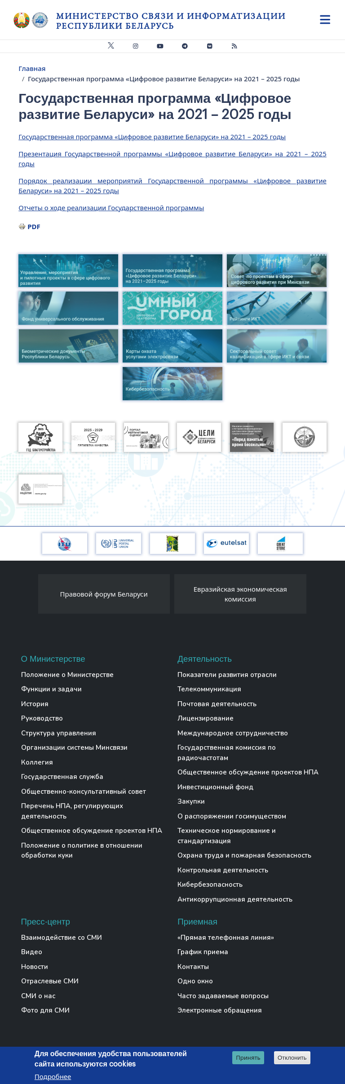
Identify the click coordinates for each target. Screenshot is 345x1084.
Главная (31, 68)
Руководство (42, 718)
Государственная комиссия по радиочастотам (226, 752)
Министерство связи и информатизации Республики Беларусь (171, 20)
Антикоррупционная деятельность (234, 899)
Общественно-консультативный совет (83, 791)
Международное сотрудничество (232, 733)
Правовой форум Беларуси (104, 593)
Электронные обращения (219, 1010)
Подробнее (53, 1076)
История (35, 703)
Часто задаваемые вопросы (223, 995)
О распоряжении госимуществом (231, 816)
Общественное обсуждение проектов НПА (91, 830)
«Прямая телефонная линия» (225, 937)
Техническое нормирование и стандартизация (226, 835)
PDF (33, 226)
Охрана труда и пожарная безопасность (244, 855)
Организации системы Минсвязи (74, 747)
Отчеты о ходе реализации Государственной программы (111, 207)
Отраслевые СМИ (50, 981)
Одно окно (195, 981)
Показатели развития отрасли (227, 674)
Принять (248, 1058)
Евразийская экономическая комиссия (240, 594)
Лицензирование (205, 718)
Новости (34, 966)
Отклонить (292, 1058)
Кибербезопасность (210, 884)
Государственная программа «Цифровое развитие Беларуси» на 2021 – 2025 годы (152, 136)
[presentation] (29, 596)
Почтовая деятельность (217, 703)
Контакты (193, 966)
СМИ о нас (38, 995)
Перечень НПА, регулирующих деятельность (72, 811)
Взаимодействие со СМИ (61, 937)
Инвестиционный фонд (215, 787)
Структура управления (58, 733)
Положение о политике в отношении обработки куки (81, 850)
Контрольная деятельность (222, 870)
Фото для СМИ (45, 1010)
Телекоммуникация (209, 689)
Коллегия (37, 762)
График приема (202, 951)
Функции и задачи (51, 689)
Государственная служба (62, 776)
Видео (31, 951)
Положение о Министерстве (67, 674)
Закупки (191, 801)
